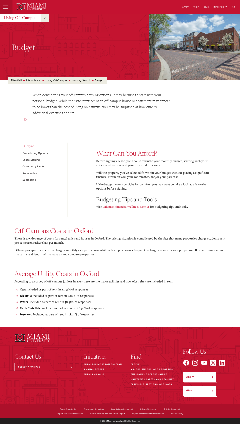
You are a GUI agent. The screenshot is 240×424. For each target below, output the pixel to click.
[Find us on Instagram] (195, 362)
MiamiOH (16, 80)
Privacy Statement (148, 409)
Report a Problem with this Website (148, 414)
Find (136, 356)
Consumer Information (94, 409)
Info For (220, 7)
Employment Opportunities (149, 374)
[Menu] (6, 7)
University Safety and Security (152, 379)
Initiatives (95, 356)
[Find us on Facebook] (186, 362)
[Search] (234, 7)
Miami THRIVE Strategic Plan (103, 364)
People (135, 364)
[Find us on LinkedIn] (222, 362)
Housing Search (81, 80)
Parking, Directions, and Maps (151, 384)
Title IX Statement (172, 409)
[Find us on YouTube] (204, 362)
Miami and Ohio (94, 374)
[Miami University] (31, 7)
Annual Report (94, 369)
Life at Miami (33, 80)
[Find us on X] (213, 362)
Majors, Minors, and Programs (152, 369)
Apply (185, 7)
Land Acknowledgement (122, 409)
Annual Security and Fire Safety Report (107, 414)
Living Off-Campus (20, 17)
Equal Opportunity (68, 409)
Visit (196, 7)
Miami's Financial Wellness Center (126, 207)
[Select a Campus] (44, 367)
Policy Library (177, 414)
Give (206, 7)
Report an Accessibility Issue (70, 414)
